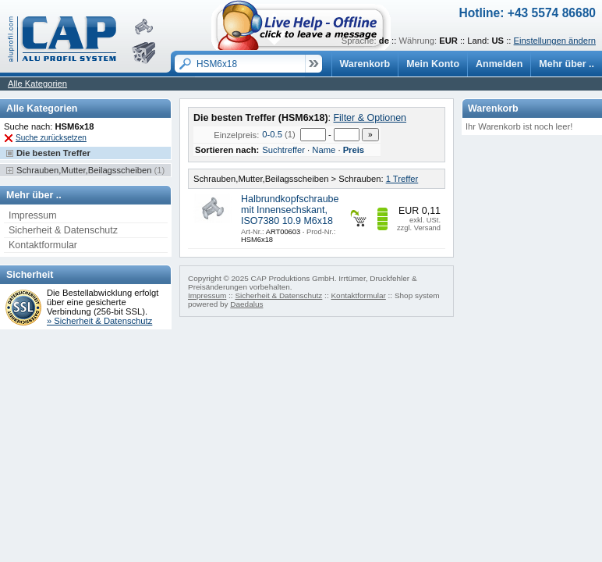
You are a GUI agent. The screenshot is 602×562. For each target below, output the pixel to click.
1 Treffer (402, 178)
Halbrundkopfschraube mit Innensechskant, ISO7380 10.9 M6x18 (289, 210)
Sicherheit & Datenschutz (63, 230)
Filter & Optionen (369, 117)
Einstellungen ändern (555, 40)
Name (323, 150)
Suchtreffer (283, 150)
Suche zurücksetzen (51, 137)
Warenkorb (365, 64)
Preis (353, 150)
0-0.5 (272, 134)
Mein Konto (432, 64)
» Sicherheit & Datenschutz (99, 320)
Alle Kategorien (37, 83)
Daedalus (246, 304)
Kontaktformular (43, 245)
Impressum (33, 215)
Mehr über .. (566, 64)
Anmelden (499, 64)
